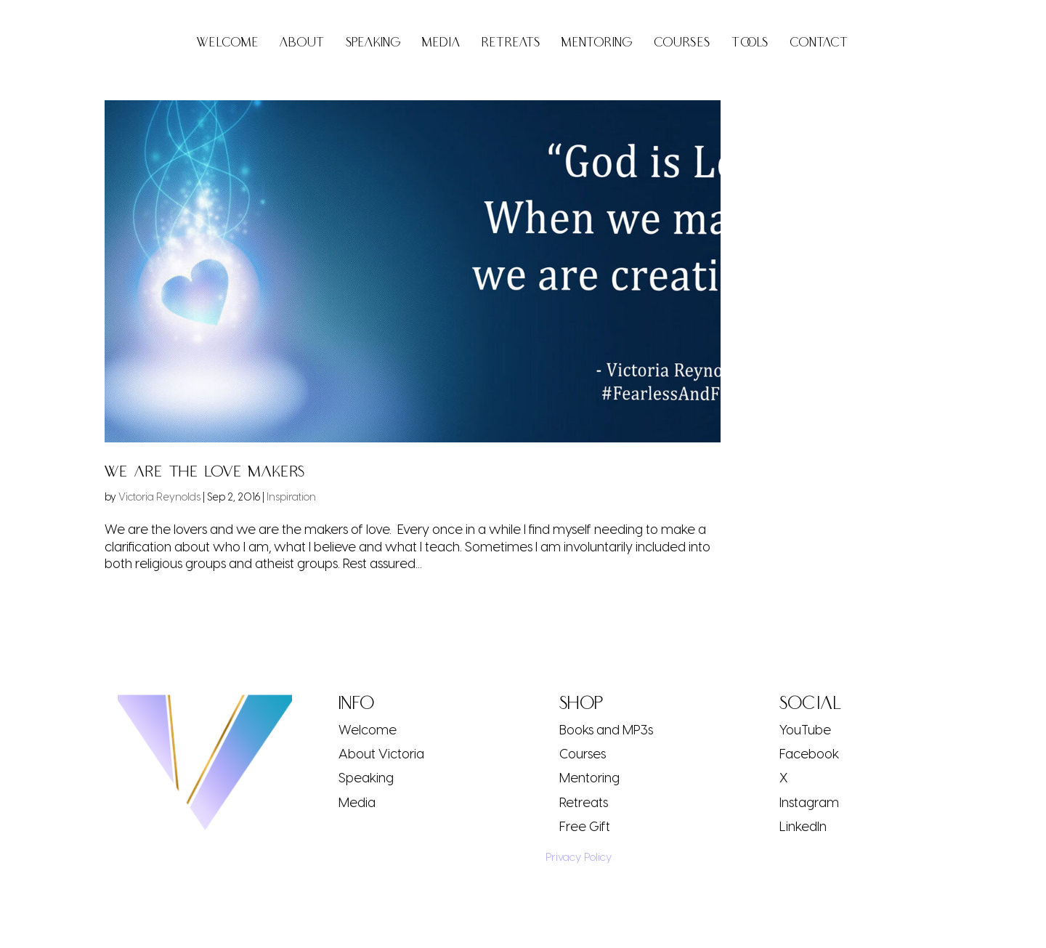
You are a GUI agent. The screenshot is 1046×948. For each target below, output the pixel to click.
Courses (682, 44)
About (302, 44)
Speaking (373, 44)
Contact (819, 44)
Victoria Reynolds (159, 496)
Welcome (228, 44)
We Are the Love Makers (205, 472)
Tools (750, 44)
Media (441, 44)
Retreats (511, 44)
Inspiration (291, 496)
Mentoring (597, 44)
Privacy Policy (574, 856)
